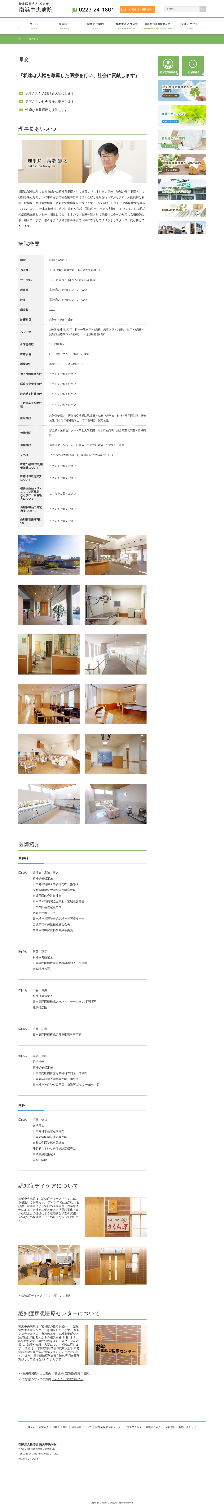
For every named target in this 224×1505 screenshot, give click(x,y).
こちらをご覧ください (62, 374)
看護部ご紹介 (153, 1427)
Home (31, 1427)
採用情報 (170, 1427)
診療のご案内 (60, 1427)
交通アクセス (134, 1427)
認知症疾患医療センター (109, 1427)
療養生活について (81, 1427)
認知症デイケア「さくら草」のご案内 (46, 1295)
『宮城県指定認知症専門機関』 (72, 1373)
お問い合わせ (186, 1427)
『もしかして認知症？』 (67, 1379)
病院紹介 (44, 1427)
